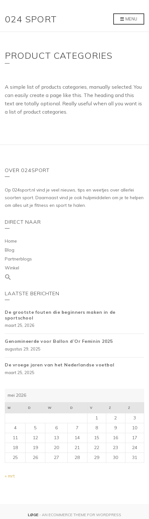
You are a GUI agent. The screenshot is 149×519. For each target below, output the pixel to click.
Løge (33, 514)
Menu (128, 19)
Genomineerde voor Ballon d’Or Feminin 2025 (59, 341)
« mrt (10, 476)
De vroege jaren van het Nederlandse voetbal (59, 365)
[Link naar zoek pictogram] (74, 277)
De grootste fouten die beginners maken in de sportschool (60, 315)
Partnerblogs (18, 259)
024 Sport (31, 19)
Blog (9, 250)
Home (11, 241)
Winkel (12, 268)
